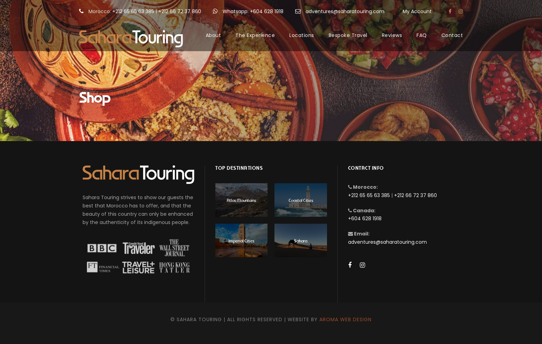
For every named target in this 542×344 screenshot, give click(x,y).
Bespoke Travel (348, 35)
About (213, 35)
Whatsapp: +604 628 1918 (253, 11)
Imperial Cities (241, 240)
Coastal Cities (301, 200)
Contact (452, 35)
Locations (301, 35)
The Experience (255, 35)
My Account (417, 11)
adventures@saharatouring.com (345, 11)
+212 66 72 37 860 (179, 11)
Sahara (300, 240)
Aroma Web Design (345, 319)
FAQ (422, 35)
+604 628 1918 (365, 218)
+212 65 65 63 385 (133, 11)
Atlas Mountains (241, 200)
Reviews (392, 35)
